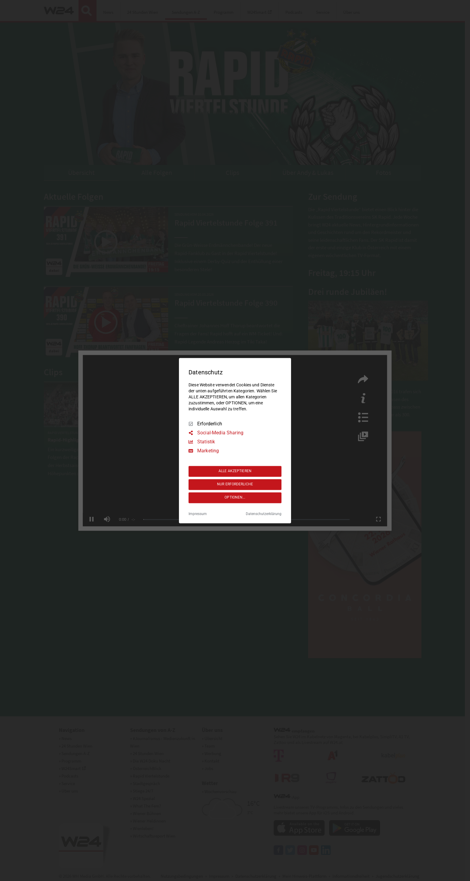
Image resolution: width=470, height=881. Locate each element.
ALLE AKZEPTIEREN (235, 471)
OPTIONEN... (235, 498)
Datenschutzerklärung (263, 514)
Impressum (198, 514)
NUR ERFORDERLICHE (235, 484)
